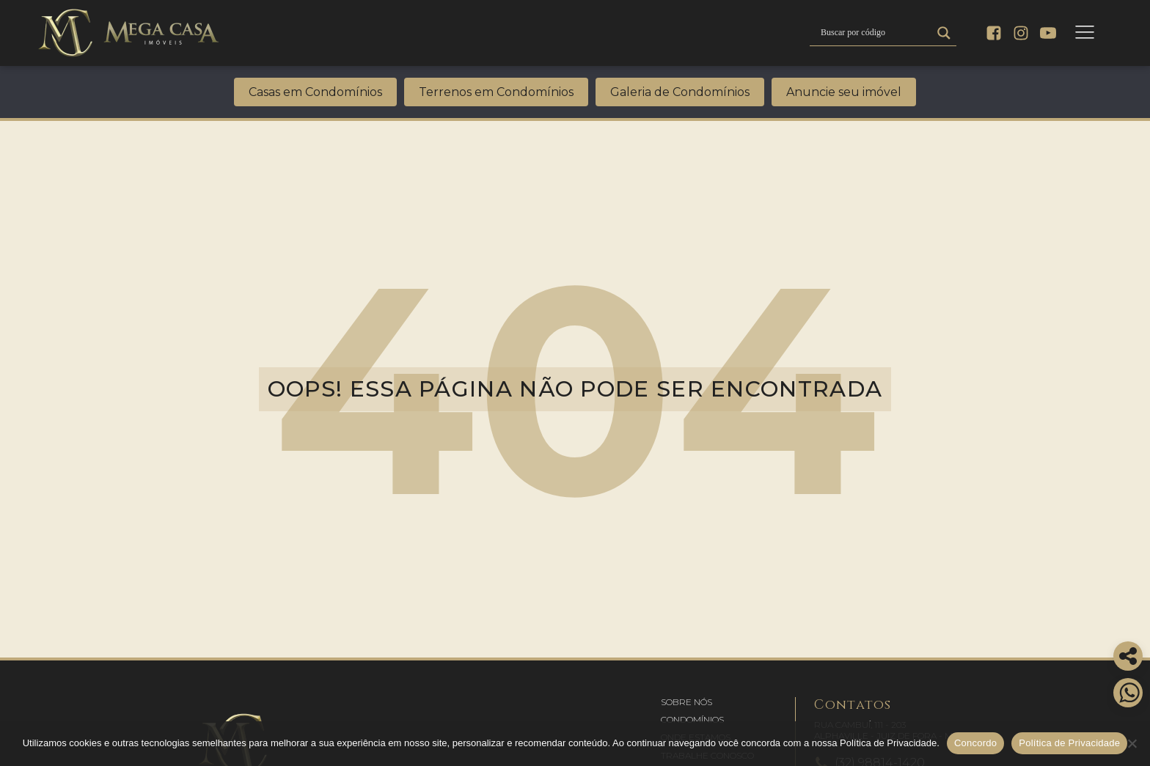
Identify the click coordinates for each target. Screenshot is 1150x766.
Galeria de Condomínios (680, 92)
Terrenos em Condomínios (496, 92)
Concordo (975, 742)
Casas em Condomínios (315, 92)
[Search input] (874, 33)
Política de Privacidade (1069, 742)
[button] (686, 702)
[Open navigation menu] (1084, 33)
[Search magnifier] (943, 33)
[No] (1131, 743)
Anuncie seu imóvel (843, 92)
